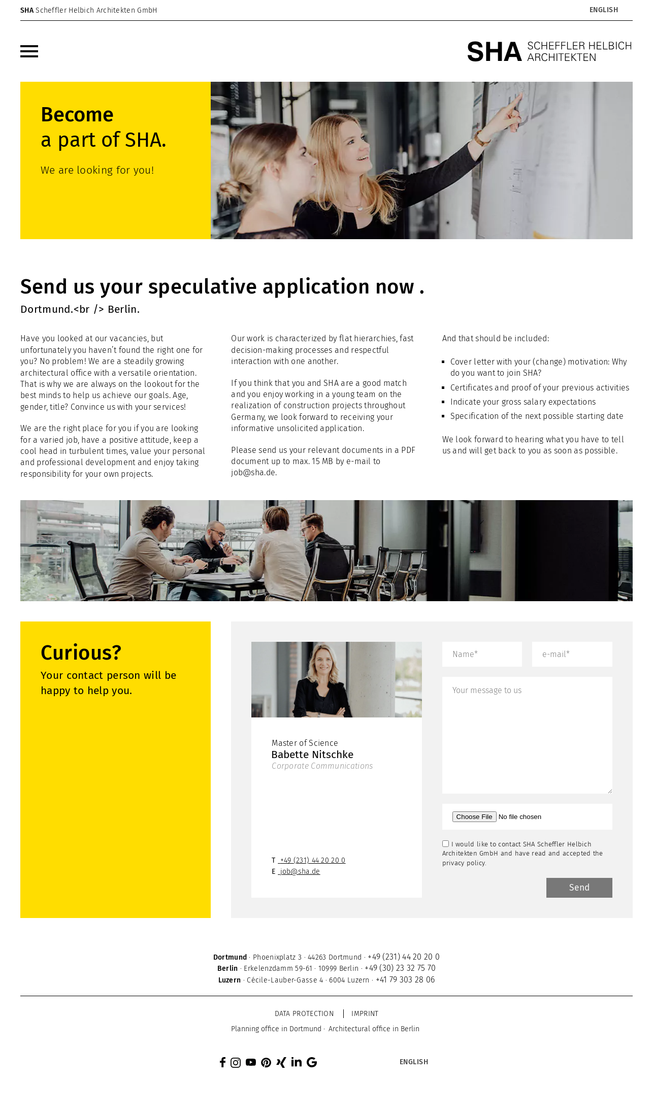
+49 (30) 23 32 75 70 (400, 969)
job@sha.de (253, 472)
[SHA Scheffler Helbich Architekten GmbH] (550, 51)
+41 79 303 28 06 (405, 981)
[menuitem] (29, 51)
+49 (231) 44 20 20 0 (313, 861)
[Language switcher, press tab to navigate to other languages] (603, 10)
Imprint (364, 1014)
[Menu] (29, 51)
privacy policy (463, 863)
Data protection (304, 1014)
